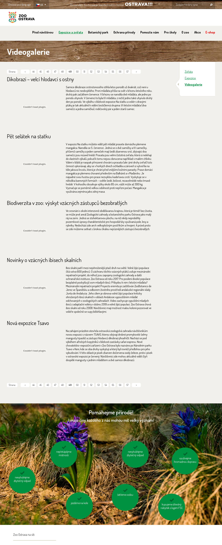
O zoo (185, 32)
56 (120, 71)
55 (113, 71)
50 (77, 71)
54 (106, 71)
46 (48, 71)
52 (91, 71)
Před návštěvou (42, 32)
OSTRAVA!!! (138, 4)
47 (55, 71)
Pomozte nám (149, 32)
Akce (197, 32)
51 (84, 71)
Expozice (190, 78)
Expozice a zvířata (71, 32)
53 (98, 71)
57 (127, 71)
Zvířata (189, 71)
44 (33, 71)
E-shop (210, 32)
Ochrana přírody (124, 32)
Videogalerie (193, 84)
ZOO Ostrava (22, 18)
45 (41, 71)
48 (62, 71)
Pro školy (170, 32)
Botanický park (98, 32)
